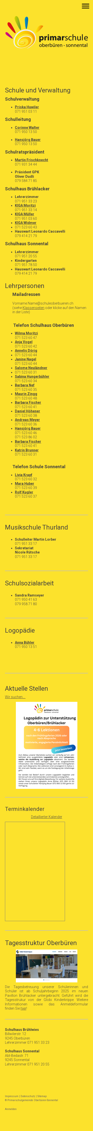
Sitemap (42, 1096)
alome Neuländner (32, 368)
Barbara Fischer (28, 402)
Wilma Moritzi (26, 333)
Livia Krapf (23, 475)
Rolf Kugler (24, 492)
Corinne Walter (27, 128)
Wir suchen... (15, 697)
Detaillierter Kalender (46, 817)
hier (23, 1008)
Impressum (11, 1096)
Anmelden (11, 1109)
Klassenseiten (33, 308)
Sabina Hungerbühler (32, 376)
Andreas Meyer (27, 420)
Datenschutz (28, 1096)
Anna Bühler (24, 642)
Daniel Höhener (27, 411)
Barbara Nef (24, 385)
